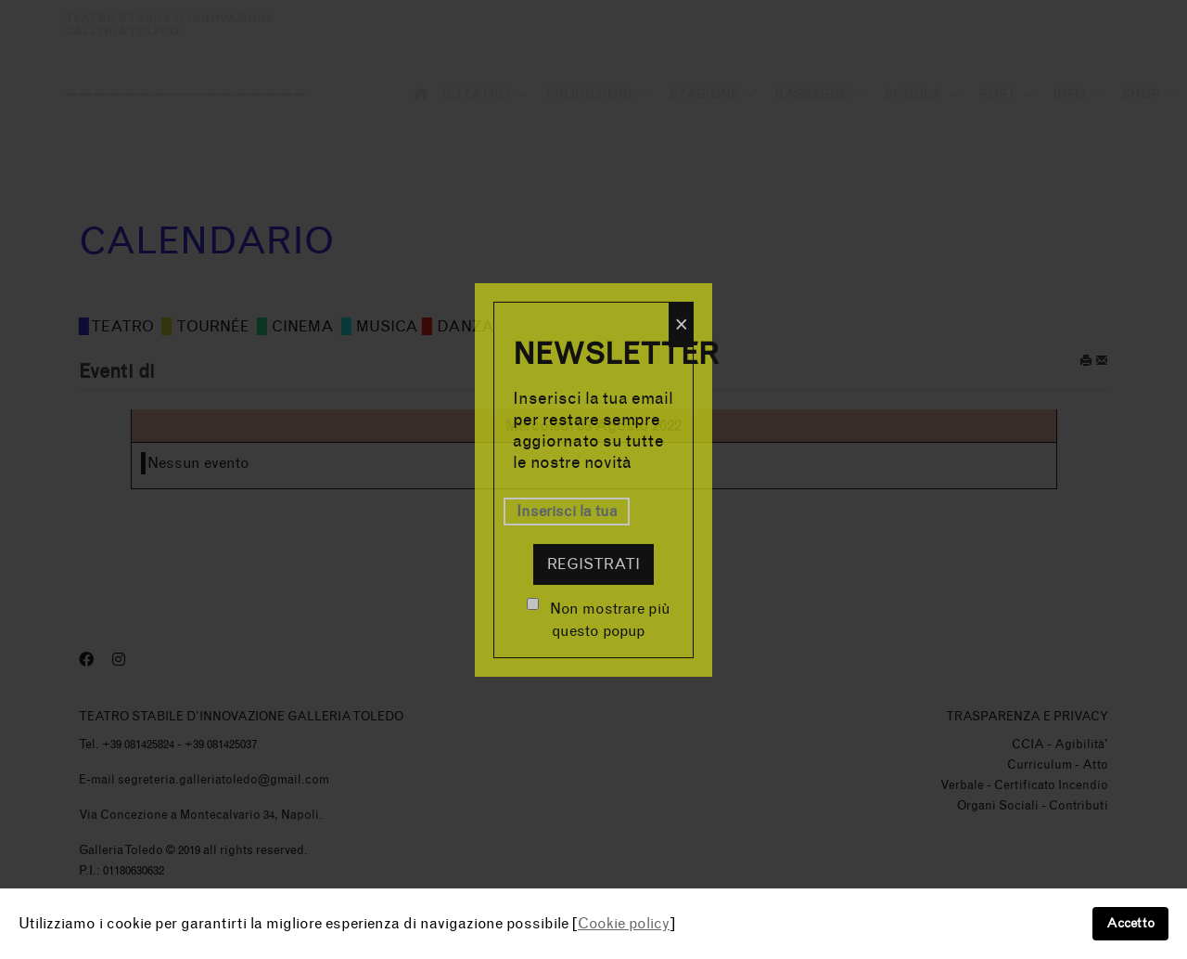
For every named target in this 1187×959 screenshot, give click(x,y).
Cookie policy (624, 923)
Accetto (1130, 923)
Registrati (593, 564)
